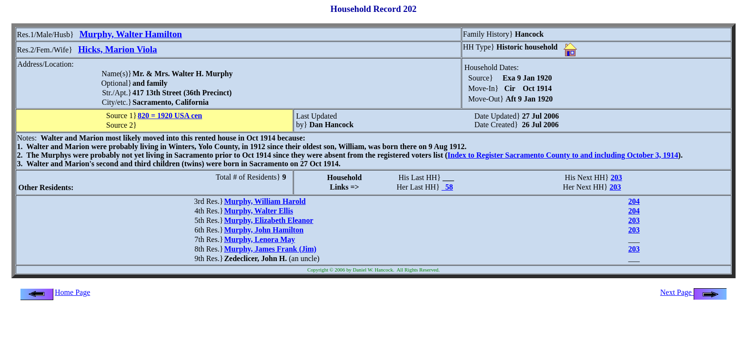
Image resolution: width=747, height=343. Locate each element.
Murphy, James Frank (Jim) (270, 249)
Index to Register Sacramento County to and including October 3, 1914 (562, 155)
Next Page (693, 292)
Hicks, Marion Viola (117, 49)
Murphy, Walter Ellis (258, 211)
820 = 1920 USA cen (170, 115)
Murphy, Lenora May (259, 239)
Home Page (72, 292)
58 (447, 187)
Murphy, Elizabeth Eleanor (268, 220)
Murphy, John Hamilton (263, 230)
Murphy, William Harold (264, 201)
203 (616, 177)
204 (634, 201)
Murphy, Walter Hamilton (131, 34)
